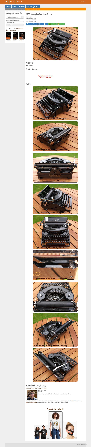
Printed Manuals (18, 28)
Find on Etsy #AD (61, 24)
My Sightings (44, 388)
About (12, 1)
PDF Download (8, 41)
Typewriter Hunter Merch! (55, 409)
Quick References (13, 30)
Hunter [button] (34, 24)
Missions (19, 1)
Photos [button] (40, 24)
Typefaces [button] (29, 6)
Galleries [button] (22, 6)
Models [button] (15, 6)
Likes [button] (45, 24)
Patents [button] (36, 6)
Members (82, 1)
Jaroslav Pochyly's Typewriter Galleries (31, 388)
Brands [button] (8, 6)
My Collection (39, 388)
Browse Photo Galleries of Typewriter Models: (12, 20)
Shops (17, 30)
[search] (15, 22)
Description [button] (29, 24)
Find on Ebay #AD (52, 24)
